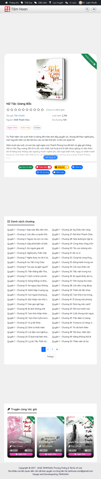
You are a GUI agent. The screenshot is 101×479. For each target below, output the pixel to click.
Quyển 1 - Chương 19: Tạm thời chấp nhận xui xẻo (30, 313)
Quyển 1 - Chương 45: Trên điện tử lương (71, 318)
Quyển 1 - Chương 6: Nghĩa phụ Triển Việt (27, 253)
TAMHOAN (48, 468)
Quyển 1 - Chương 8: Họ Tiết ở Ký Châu (25, 262)
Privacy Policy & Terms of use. (68, 468)
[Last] (57, 349)
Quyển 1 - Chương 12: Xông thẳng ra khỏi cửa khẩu (31, 281)
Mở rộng (50, 157)
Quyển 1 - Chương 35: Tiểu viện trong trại (71, 271)
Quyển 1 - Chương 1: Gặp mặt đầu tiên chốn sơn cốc (32, 229)
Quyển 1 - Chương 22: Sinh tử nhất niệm (26, 327)
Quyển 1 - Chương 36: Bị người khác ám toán (73, 276)
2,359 (43, 450)
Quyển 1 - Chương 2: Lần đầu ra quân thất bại (29, 234)
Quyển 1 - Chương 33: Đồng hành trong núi (72, 262)
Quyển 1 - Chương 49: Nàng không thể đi (71, 336)
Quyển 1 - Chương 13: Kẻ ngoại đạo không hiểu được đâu (34, 285)
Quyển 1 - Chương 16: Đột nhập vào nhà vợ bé (29, 299)
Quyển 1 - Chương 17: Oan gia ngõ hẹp (25, 304)
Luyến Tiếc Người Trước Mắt (82, 442)
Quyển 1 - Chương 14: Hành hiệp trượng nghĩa (29, 290)
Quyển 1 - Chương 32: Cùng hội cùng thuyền (73, 257)
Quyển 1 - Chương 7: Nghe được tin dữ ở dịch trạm (31, 257)
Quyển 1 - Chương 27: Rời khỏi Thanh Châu (72, 234)
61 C (58, 450)
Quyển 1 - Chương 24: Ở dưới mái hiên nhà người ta (31, 336)
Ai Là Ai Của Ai (46, 442)
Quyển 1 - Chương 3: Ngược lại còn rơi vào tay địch (31, 239)
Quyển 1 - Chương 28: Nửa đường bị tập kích (73, 239)
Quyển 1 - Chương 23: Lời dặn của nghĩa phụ (28, 332)
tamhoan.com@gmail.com (80, 471)
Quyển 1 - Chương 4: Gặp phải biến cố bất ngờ (29, 243)
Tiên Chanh (19, 115)
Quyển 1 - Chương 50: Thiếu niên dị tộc (70, 341)
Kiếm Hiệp (25, 127)
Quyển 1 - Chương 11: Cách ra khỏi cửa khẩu (28, 276)
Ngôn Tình (12, 127)
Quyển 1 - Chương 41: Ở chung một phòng (72, 299)
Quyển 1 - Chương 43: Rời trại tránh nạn (71, 308)
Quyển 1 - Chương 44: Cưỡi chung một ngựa (73, 313)
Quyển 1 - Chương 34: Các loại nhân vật (71, 267)
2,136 (72, 450)
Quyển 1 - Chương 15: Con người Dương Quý (28, 294)
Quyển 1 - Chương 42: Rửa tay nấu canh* (71, 304)
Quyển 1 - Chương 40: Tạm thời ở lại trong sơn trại (76, 294)
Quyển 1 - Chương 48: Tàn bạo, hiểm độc (71, 332)
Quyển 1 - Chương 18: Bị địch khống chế (26, 308)
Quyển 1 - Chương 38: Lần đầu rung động (72, 285)
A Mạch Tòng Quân (19, 442)
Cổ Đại (37, 127)
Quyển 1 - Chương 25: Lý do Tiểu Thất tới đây (29, 341)
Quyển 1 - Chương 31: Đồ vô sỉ (66, 253)
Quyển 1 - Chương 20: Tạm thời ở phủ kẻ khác (29, 318)
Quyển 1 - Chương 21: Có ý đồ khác (24, 322)
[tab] (43, 172)
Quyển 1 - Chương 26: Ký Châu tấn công (71, 229)
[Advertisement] (50, 32)
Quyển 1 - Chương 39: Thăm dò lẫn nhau (71, 290)
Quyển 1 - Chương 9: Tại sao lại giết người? (27, 267)
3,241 (14, 450)
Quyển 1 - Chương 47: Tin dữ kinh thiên (70, 327)
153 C (28, 450)
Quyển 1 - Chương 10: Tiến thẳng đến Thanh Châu (31, 271)
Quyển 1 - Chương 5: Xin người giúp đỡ (25, 248)
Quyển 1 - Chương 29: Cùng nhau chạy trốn (72, 243)
